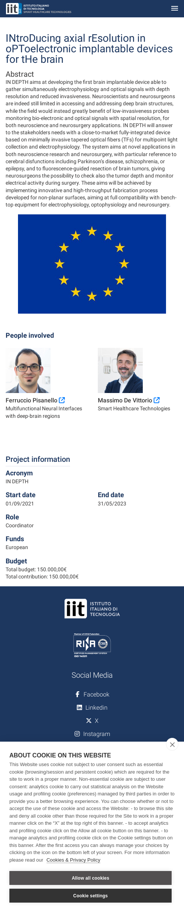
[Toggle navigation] (174, 9)
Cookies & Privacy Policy (73, 860)
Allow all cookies (90, 878)
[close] (172, 744)
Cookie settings (90, 895)
